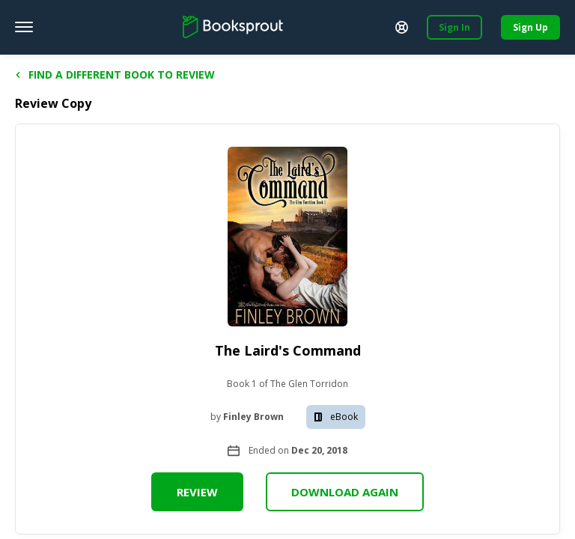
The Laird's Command (288, 350)
